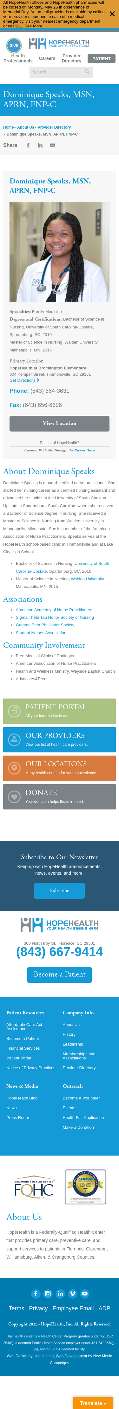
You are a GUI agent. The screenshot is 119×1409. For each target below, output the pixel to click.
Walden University (87, 579)
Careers (47, 58)
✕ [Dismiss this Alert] (112, 14)
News (11, 1108)
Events (69, 1108)
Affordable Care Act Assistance (24, 1027)
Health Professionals (18, 58)
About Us (25, 127)
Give (14, 45)
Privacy (38, 1308)
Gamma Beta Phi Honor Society (45, 625)
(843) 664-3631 (39, 391)
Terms (16, 1308)
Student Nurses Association (41, 632)
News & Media (22, 1086)
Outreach (73, 1086)
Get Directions (24, 380)
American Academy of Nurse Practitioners (54, 609)
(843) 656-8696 (36, 405)
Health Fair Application (83, 1118)
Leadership (73, 1044)
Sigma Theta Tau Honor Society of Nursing (55, 617)
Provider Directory (71, 58)
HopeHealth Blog (21, 1098)
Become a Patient (59, 975)
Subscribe (59, 890)
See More (33, 26)
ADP (104, 1308)
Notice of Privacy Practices (31, 1068)
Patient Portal (101, 59)
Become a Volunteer (81, 1098)
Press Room (17, 1118)
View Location (59, 423)
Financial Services (23, 1048)
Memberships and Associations (79, 1056)
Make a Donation (78, 1127)
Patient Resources (25, 1013)
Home (8, 127)
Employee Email (73, 1308)
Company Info (78, 1013)
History (69, 1034)
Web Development (71, 1356)
